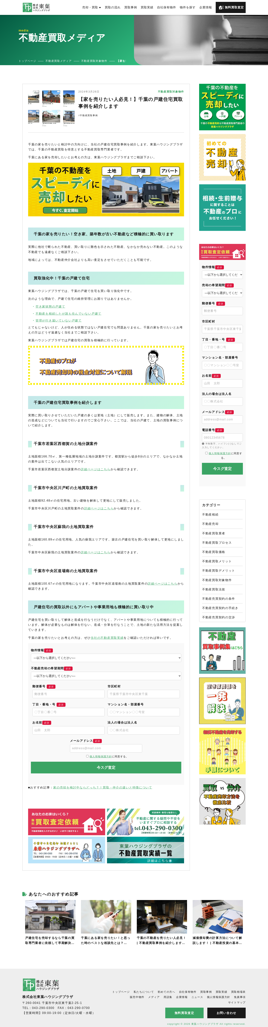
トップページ (121, 991)
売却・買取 (91, 7)
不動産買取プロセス (217, 542)
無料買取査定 (231, 7)
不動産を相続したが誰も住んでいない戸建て (68, 313)
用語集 (168, 997)
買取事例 (130, 7)
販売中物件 (137, 997)
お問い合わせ (226, 1013)
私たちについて (144, 991)
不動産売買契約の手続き (220, 608)
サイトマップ (237, 1002)
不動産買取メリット (217, 561)
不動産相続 (210, 514)
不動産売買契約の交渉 (218, 617)
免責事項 (240, 997)
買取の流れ (113, 7)
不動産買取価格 (213, 552)
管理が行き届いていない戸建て (59, 320)
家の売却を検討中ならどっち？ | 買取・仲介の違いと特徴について (102, 787)
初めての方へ (166, 991)
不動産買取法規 (213, 589)
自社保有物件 (166, 7)
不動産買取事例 (89, 115)
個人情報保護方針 (101, 756)
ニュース (197, 997)
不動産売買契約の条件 (218, 598)
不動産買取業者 (213, 533)
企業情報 (205, 7)
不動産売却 (210, 523)
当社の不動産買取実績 (107, 637)
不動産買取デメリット (218, 570)
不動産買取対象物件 (217, 580)
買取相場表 (238, 991)
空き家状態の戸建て (50, 306)
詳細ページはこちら (95, 469)
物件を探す (188, 7)
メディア (154, 997)
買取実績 (147, 7)
